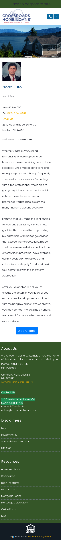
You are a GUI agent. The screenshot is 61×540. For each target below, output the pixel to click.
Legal (4, 428)
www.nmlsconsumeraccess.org (17, 381)
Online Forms (8, 509)
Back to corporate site (30, 3)
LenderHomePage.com (39, 536)
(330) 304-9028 (16, 113)
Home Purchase (10, 469)
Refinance (8, 476)
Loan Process (9, 489)
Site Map (6, 448)
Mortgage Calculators (14, 502)
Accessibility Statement (15, 441)
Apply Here (26, 331)
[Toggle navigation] (56, 16)
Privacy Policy (9, 435)
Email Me (7, 119)
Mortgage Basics (11, 496)
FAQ (3, 516)
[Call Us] (50, 16)
